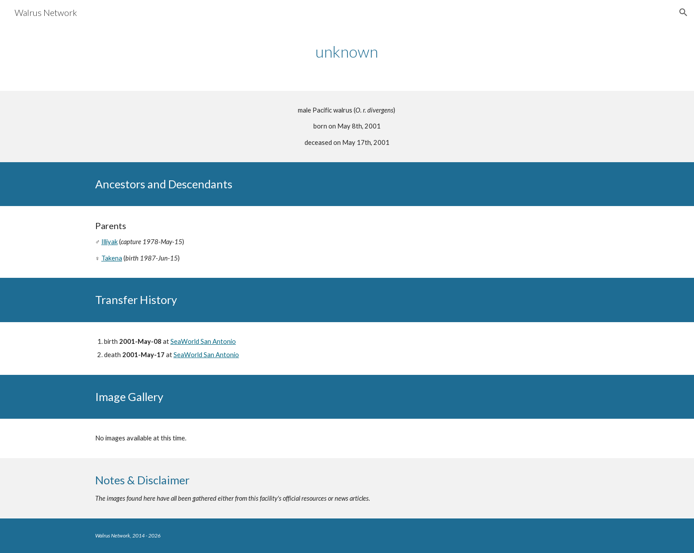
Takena (111, 258)
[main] (347, 51)
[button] (683, 12)
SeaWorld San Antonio (203, 341)
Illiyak (109, 241)
